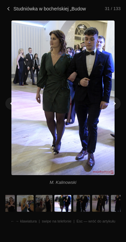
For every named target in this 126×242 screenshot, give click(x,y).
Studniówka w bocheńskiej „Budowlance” (45, 9)
